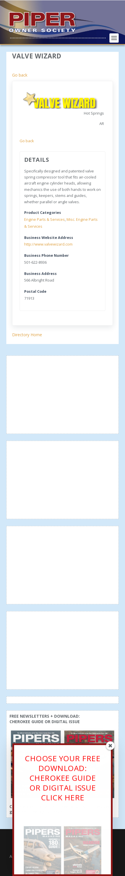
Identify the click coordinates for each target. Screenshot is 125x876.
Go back (19, 75)
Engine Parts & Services (44, 219)
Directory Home (27, 334)
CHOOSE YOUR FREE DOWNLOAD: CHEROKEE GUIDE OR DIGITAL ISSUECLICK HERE (62, 780)
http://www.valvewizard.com (48, 244)
